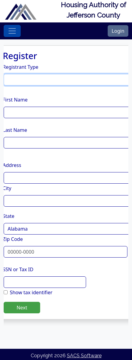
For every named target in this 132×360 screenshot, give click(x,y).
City (7, 188)
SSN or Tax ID (18, 269)
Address (12, 165)
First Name (15, 99)
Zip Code (13, 239)
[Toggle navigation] (12, 31)
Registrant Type (20, 67)
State (8, 216)
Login (118, 31)
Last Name (15, 130)
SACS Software (84, 355)
